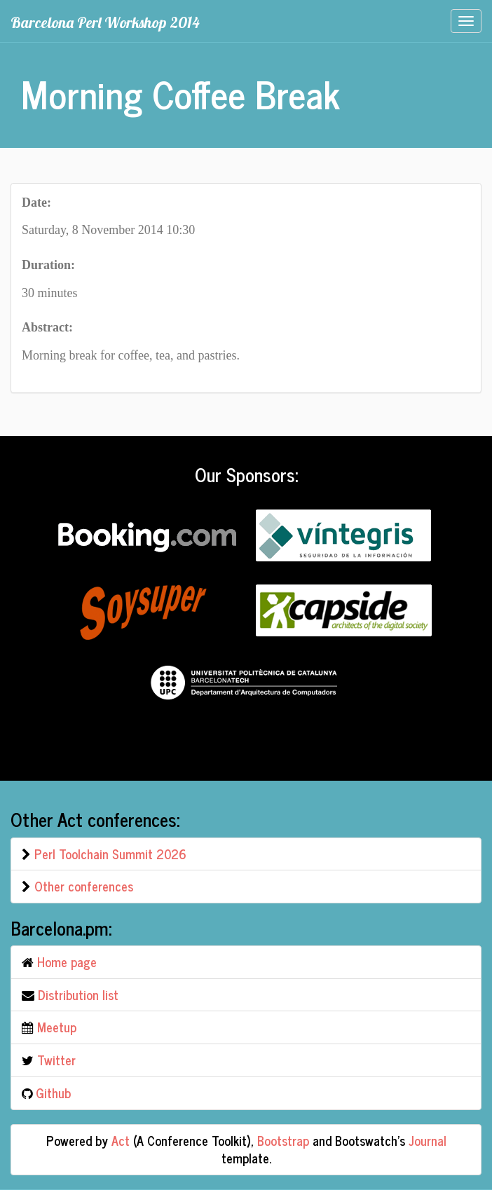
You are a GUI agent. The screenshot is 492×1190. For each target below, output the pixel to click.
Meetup (56, 1026)
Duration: (48, 265)
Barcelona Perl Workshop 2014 (105, 22)
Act (120, 1140)
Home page (67, 961)
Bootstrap (283, 1140)
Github (53, 1092)
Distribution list (78, 994)
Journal (427, 1140)
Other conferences (83, 885)
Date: (36, 203)
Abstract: (47, 327)
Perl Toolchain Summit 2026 (110, 853)
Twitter (56, 1059)
